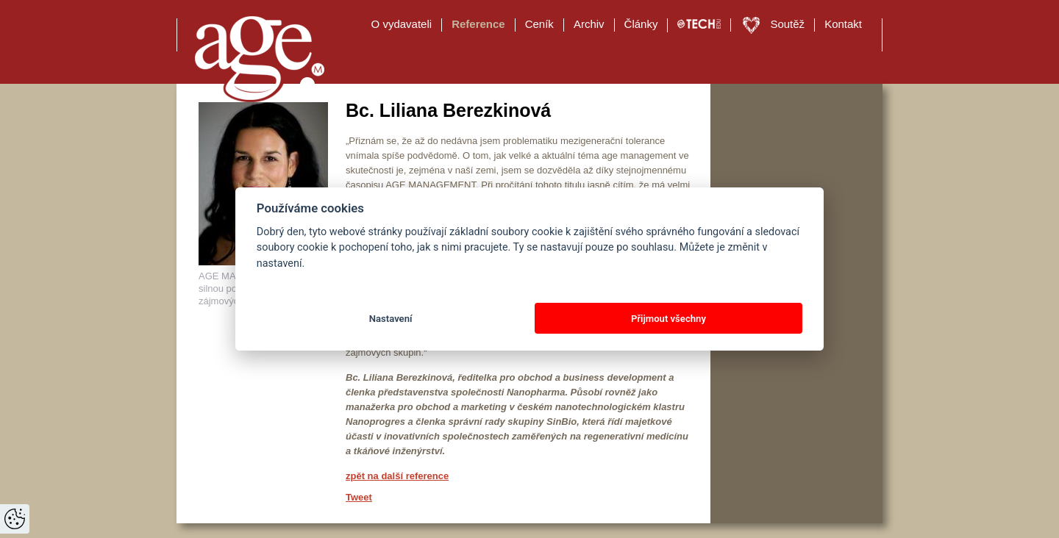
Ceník (539, 24)
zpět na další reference (397, 475)
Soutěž (787, 24)
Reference (478, 24)
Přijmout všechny (668, 318)
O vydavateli (401, 24)
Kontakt (843, 24)
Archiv (589, 24)
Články (641, 24)
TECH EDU (699, 24)
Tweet (359, 497)
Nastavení (391, 318)
